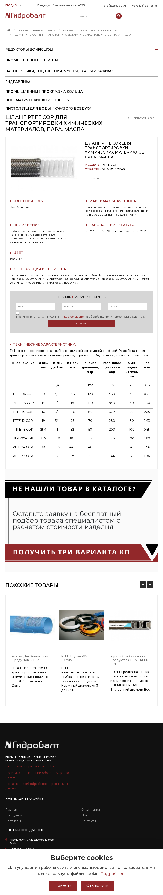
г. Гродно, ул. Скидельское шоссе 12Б (60, 5)
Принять (63, 885)
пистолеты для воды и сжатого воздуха (48, 108)
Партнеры (13, 821)
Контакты (89, 821)
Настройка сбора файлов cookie (30, 766)
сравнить (94, 178)
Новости (88, 815)
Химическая (114, 169)
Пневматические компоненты (37, 100)
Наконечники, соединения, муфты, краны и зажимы (81, 71)
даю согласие (74, 316)
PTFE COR (109, 164)
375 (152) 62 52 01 (115, 5)
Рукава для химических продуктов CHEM (30, 658)
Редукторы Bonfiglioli (81, 49)
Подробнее (112, 873)
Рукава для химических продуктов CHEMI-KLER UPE (129, 660)
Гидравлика (81, 82)
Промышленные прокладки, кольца (44, 92)
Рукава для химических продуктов (90, 30)
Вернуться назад (143, 117)
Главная (11, 810)
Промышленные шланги (36, 30)
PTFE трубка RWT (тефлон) (75, 658)
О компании (91, 810)
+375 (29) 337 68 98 (145, 5)
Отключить (97, 885)
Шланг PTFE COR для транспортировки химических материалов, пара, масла (72, 34)
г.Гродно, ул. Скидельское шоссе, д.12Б (32, 841)
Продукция (14, 815)
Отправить (81, 323)
